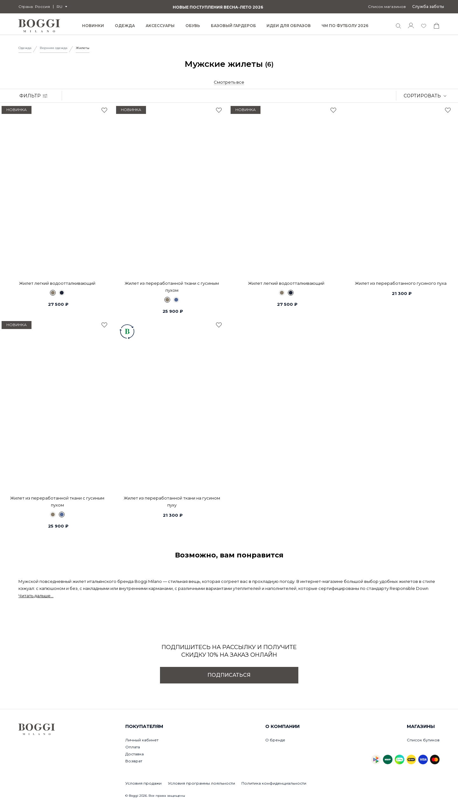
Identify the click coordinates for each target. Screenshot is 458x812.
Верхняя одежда (53, 48)
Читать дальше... (35, 595)
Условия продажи (143, 783)
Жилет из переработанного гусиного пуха (401, 283)
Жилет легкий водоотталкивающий (57, 283)
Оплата (132, 747)
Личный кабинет (141, 740)
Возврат (133, 761)
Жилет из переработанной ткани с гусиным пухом (172, 287)
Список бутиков (423, 740)
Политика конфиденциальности (273, 783)
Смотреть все (229, 82)
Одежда (24, 48)
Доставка (134, 754)
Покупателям (144, 726)
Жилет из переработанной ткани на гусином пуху (172, 501)
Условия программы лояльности (201, 783)
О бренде (275, 740)
